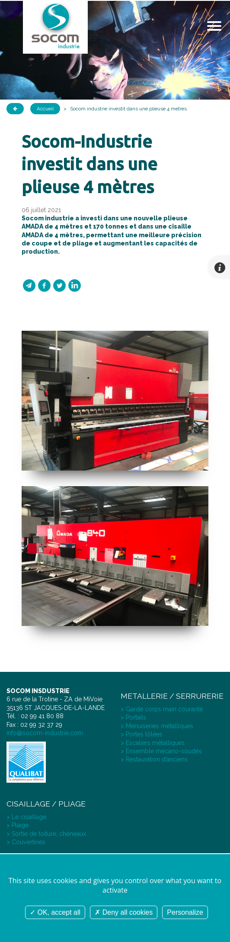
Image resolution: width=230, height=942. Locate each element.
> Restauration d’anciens (154, 759)
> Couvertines (25, 842)
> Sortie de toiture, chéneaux (46, 833)
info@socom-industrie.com (44, 732)
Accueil (45, 109)
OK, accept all (55, 912)
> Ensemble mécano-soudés (161, 751)
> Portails (133, 717)
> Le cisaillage (26, 816)
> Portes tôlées (142, 734)
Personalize (185, 912)
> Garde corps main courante (162, 709)
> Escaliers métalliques (153, 742)
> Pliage (17, 825)
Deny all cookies (124, 912)
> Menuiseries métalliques (157, 726)
